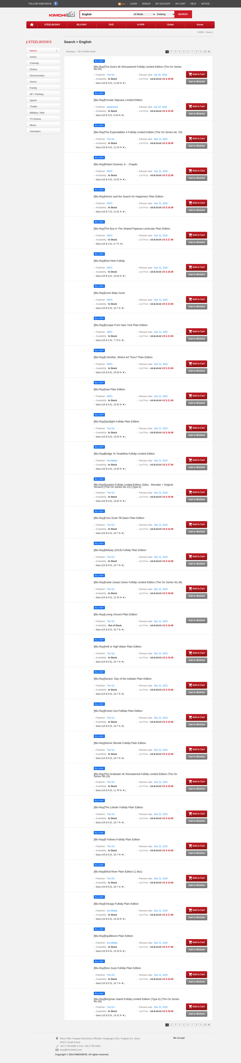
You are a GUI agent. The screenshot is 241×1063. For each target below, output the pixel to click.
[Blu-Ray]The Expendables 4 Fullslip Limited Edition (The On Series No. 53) (138, 132)
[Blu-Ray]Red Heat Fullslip (109, 260)
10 (205, 51)
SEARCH (183, 14)
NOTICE (205, 3)
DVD (111, 24)
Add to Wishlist (196, 81)
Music (33, 125)
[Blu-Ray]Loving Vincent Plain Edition (115, 614)
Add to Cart (196, 74)
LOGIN (133, 3)
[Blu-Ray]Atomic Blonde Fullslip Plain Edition (120, 743)
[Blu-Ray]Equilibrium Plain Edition (113, 935)
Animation (35, 131)
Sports (33, 100)
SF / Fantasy (37, 94)
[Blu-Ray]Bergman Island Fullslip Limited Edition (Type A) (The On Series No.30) (136, 1000)
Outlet (170, 24)
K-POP (140, 24)
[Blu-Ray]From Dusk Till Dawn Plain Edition (119, 517)
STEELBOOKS (52, 24)
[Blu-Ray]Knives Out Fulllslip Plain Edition (118, 710)
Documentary (37, 75)
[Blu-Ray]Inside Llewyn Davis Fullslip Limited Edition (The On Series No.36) (138, 582)
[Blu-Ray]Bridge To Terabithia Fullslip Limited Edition (124, 453)
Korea (200, 24)
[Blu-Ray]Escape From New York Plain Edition (121, 325)
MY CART (180, 3)
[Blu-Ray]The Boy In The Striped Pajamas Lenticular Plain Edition (132, 228)
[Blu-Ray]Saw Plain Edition (109, 389)
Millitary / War (37, 112)
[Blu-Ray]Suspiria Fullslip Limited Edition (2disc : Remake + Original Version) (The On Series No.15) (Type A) (133, 485)
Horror (33, 81)
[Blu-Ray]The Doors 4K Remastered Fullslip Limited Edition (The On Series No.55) (138, 68)
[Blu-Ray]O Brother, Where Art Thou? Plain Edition (123, 357)
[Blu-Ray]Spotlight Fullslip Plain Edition (116, 421)
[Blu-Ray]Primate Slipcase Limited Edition (118, 100)
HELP (193, 3)
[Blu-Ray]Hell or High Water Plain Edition (117, 646)
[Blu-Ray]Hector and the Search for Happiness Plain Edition (128, 196)
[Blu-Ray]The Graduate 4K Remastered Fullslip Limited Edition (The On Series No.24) (135, 775)
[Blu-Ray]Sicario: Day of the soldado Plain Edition (123, 678)
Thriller (33, 106)
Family (33, 87)
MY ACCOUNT (163, 3)
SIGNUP (146, 3)
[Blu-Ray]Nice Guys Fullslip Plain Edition (117, 968)
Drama (33, 69)
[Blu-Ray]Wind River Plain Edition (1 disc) (118, 871)
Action (33, 56)
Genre (33, 50)
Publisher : (105, 75)
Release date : (153, 75)
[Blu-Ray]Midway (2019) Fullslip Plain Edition (120, 550)
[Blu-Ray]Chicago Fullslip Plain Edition (116, 903)
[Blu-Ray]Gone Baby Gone (109, 292)
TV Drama (35, 119)
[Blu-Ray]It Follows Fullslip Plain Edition (117, 839)
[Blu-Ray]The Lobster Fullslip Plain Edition (118, 807)
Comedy (34, 63)
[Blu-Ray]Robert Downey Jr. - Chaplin (116, 164)
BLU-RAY (82, 24)
